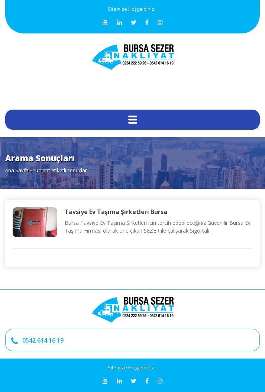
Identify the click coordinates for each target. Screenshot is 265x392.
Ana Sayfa (17, 170)
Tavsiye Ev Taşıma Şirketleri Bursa (116, 212)
